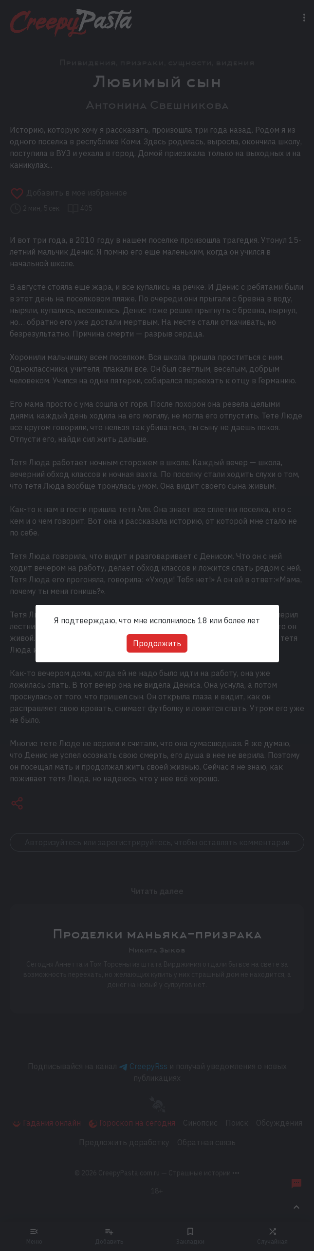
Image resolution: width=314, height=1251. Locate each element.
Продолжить (157, 643)
